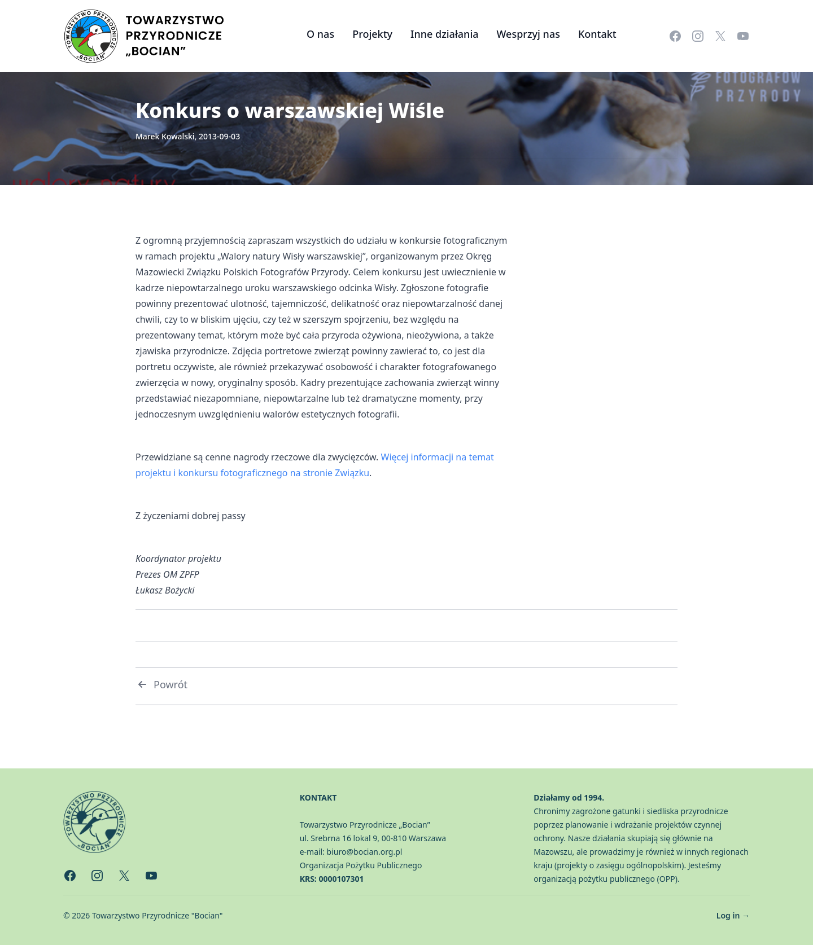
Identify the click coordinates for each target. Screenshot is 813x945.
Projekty (372, 34)
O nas (320, 34)
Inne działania (444, 34)
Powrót (161, 684)
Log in (733, 915)
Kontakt (597, 34)
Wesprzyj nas (528, 34)
